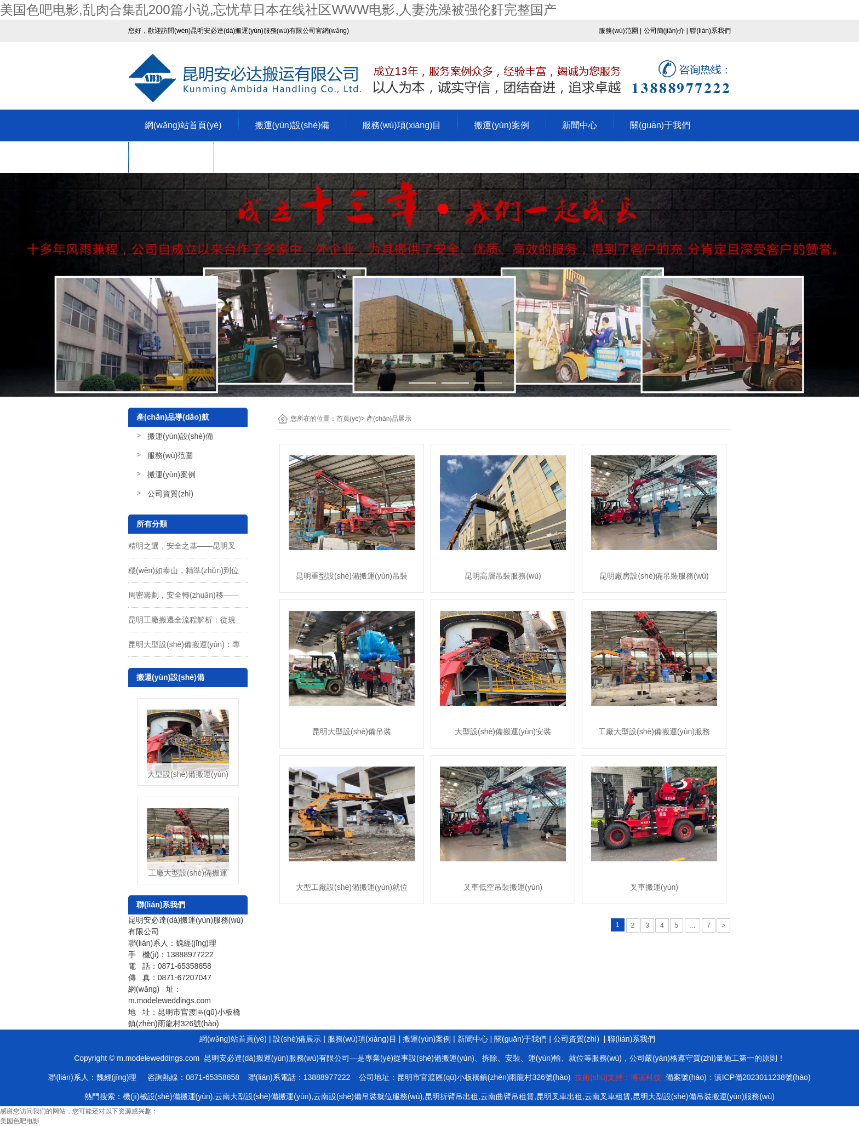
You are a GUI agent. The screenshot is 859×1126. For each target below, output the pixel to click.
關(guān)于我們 (660, 125)
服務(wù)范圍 (170, 455)
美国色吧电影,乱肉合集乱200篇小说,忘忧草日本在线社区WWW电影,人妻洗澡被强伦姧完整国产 (278, 9)
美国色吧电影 (19, 1121)
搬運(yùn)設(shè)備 (292, 125)
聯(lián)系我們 (257, 157)
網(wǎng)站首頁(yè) (183, 125)
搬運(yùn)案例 (501, 125)
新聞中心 (579, 125)
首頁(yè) (348, 418)
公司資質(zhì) (171, 157)
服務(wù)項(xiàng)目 (401, 125)
